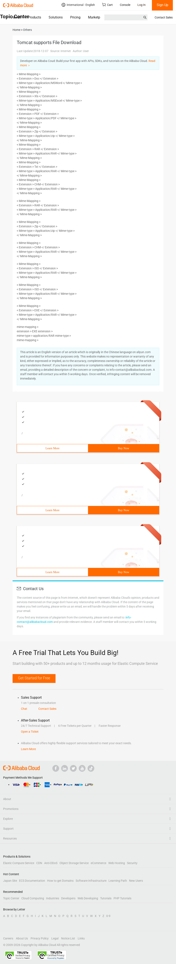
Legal (54, 938)
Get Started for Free (34, 678)
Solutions (56, 17)
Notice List (68, 938)
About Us (22, 938)
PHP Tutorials (122, 898)
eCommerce (98, 863)
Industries (52, 898)
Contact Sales (164, 17)
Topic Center (11, 898)
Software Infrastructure (91, 880)
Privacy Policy (40, 938)
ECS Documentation (32, 880)
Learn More (52, 448)
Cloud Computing (32, 898)
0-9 (108, 916)
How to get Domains (60, 880)
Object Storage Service (74, 863)
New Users (136, 880)
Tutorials (105, 898)
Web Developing (88, 898)
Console (125, 5)
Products (34, 17)
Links (81, 938)
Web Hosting (116, 863)
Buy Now (123, 448)
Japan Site (10, 880)
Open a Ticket (30, 731)
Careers (8, 938)
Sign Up (162, 5)
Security (132, 863)
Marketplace (97, 17)
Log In (141, 5)
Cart (107, 5)
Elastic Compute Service (18, 863)
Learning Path (118, 880)
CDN (39, 863)
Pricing (75, 17)
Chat (24, 708)
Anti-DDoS (50, 863)
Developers (68, 898)
